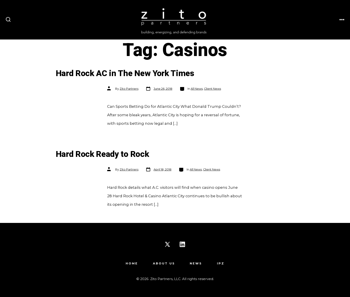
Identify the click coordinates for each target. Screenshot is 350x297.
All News (197, 88)
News (196, 263)
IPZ (220, 263)
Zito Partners (129, 88)
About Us (164, 263)
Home (132, 263)
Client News (212, 88)
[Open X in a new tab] (167, 244)
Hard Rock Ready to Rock (102, 154)
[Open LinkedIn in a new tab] (182, 244)
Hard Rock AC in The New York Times (125, 73)
